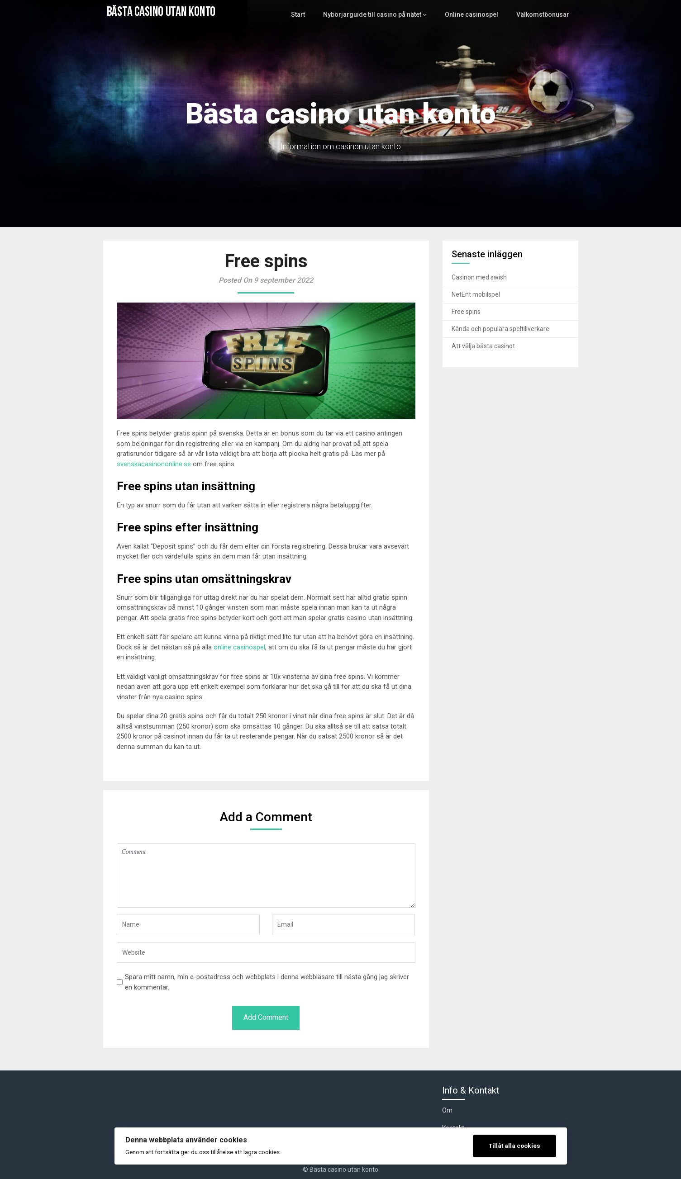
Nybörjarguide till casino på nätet (380, 14)
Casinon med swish (479, 277)
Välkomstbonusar (544, 14)
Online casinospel (475, 14)
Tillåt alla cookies (514, 1145)
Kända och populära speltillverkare (500, 328)
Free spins (466, 311)
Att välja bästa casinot (483, 346)
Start (309, 14)
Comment (266, 875)
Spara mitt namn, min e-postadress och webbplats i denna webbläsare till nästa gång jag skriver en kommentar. (267, 982)
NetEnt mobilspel (476, 294)
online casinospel (239, 647)
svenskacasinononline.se (154, 464)
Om (447, 1110)
